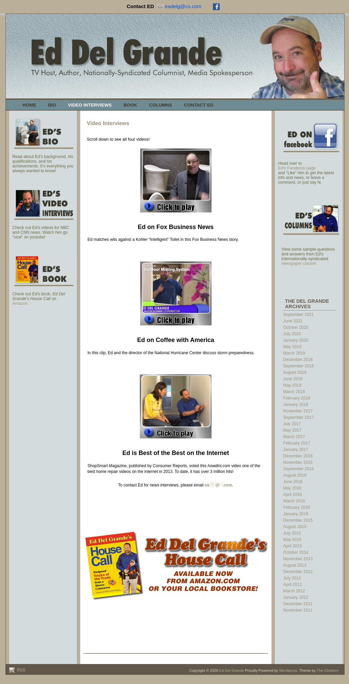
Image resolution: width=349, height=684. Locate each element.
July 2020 (292, 334)
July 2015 (292, 533)
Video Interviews (90, 105)
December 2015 (298, 520)
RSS (21, 670)
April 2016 (292, 494)
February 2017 (296, 443)
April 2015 (292, 546)
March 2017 (294, 436)
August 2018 (295, 372)
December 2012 (298, 571)
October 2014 (295, 552)
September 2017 (298, 417)
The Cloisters (328, 670)
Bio (52, 105)
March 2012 (294, 591)
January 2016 (295, 513)
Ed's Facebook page (297, 168)
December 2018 (298, 359)
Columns (160, 105)
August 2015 (295, 526)
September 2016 (298, 468)
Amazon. (21, 303)
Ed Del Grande (231, 670)
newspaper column (299, 263)
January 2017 (295, 449)
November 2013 (298, 558)
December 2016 (298, 456)
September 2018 (298, 366)
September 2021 (298, 314)
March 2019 (294, 353)
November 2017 (298, 411)
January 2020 (295, 340)
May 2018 (292, 385)
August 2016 (295, 475)
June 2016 (293, 481)
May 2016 (292, 488)
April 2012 (292, 584)
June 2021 (293, 321)
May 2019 (292, 346)
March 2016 (294, 501)
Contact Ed (198, 105)
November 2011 (298, 610)
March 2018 (294, 391)
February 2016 (296, 507)
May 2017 (292, 430)
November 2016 (298, 462)
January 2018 (295, 404)
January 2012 (295, 597)
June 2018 (293, 379)
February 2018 (296, 398)
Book (130, 105)
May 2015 (292, 539)
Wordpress (288, 670)
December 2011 (298, 603)
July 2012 (292, 578)
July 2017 (292, 423)
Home (29, 105)
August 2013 (295, 565)
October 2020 (295, 327)
